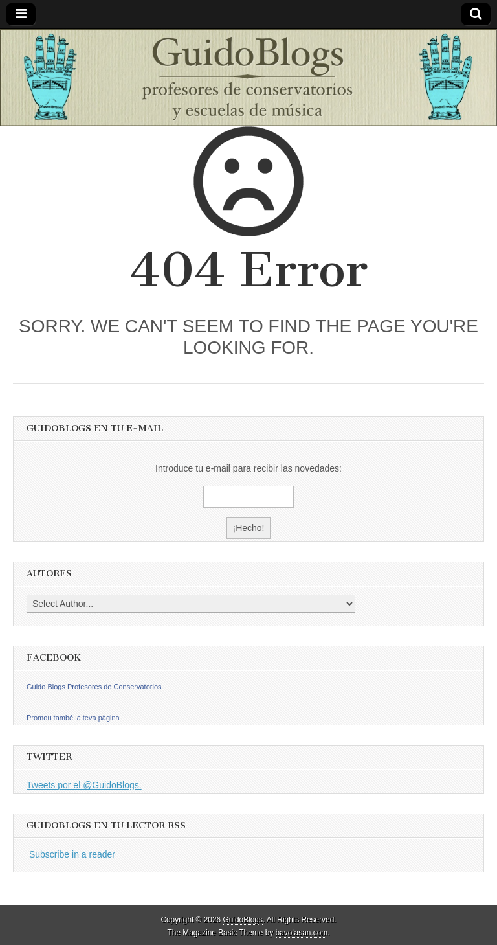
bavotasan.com (302, 932)
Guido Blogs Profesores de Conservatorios (94, 686)
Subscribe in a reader (72, 854)
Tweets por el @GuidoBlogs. (84, 785)
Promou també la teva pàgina (73, 718)
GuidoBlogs (242, 919)
